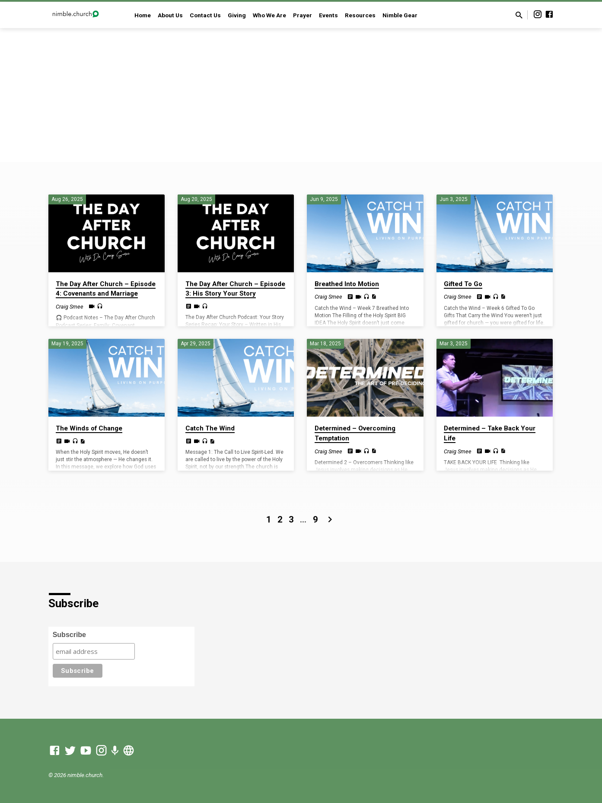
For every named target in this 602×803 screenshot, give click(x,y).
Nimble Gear (399, 15)
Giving (237, 15)
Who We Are (269, 15)
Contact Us (205, 15)
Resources (360, 15)
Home (142, 15)
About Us (170, 15)
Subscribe (69, 634)
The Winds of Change (89, 428)
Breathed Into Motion (347, 284)
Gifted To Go (463, 284)
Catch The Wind (210, 428)
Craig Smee (69, 306)
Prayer (302, 15)
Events (328, 15)
